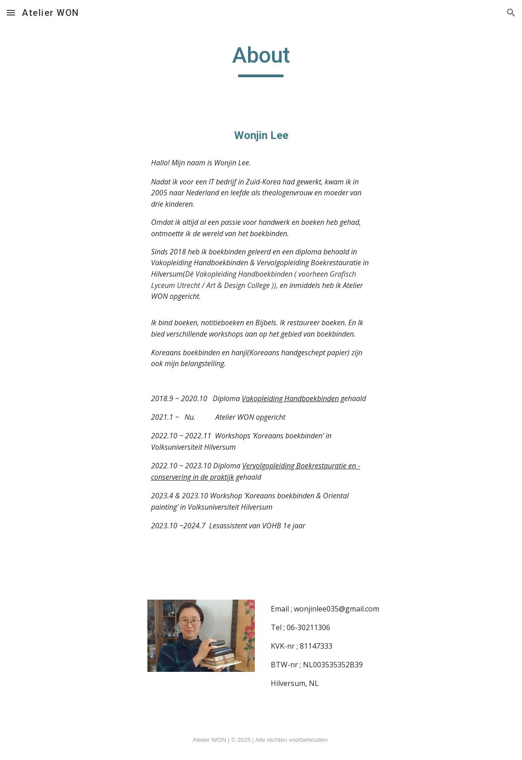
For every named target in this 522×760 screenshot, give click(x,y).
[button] (11, 12)
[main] (261, 59)
